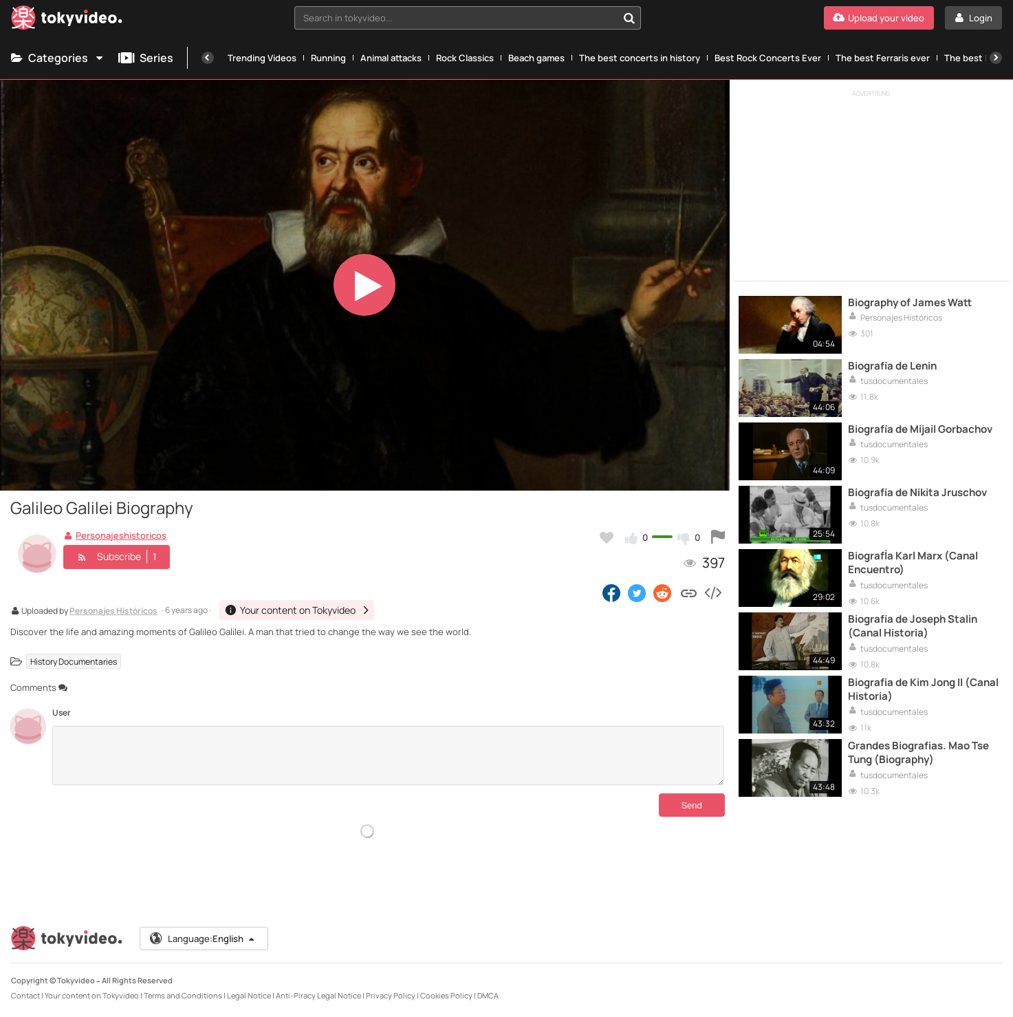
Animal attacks (391, 58)
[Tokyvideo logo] (66, 20)
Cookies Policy (446, 995)
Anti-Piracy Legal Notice (318, 995)
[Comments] (388, 755)
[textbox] (456, 18)
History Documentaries (73, 661)
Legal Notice (249, 995)
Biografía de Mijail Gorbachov (920, 429)
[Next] (996, 58)
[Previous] (207, 58)
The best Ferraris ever (883, 58)
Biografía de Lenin (892, 366)
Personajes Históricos (113, 612)
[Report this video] (718, 537)
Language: (203, 938)
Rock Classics (465, 58)
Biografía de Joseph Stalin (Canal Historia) (912, 626)
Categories (58, 57)
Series (145, 57)
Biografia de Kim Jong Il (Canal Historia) (923, 689)
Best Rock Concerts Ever (768, 58)
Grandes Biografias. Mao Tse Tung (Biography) (918, 753)
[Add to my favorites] (606, 537)
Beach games (536, 58)
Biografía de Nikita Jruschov (917, 493)
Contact (25, 995)
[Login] (973, 18)
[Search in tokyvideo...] (629, 18)
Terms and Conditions (183, 995)
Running (328, 58)
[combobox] (467, 18)
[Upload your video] (879, 18)
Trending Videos (262, 58)
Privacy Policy (390, 995)
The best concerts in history (639, 58)
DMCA (488, 995)
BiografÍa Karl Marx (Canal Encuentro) (913, 563)
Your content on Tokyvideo (92, 995)
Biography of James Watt (910, 303)
